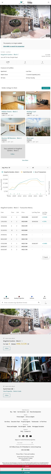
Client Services (25, 410)
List (28, 412)
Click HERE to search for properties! (13, 46)
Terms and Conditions (29, 454)
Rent (15, 412)
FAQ (21, 431)
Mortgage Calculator (38, 426)
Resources (25, 424)
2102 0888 (25, 472)
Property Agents (25, 421)
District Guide (17, 391)
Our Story (7, 421)
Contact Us (27, 431)
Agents (25, 414)
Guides (29, 426)
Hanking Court (31, 112)
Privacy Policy (19, 454)
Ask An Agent (22, 426)
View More (25, 160)
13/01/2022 (4, 221)
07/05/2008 (4, 243)
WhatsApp (25, 469)
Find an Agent (20, 416)
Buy (11, 412)
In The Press (43, 421)
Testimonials (35, 421)
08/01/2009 (4, 239)
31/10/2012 (4, 230)
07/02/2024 (4, 217)
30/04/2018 (4, 226)
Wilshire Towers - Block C (10, 112)
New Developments (35, 412)
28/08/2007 (4, 246)
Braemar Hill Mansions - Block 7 (12, 138)
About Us (25, 419)
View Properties (8, 391)
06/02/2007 (4, 249)
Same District (46, 88)
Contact (25, 466)
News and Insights (12, 426)
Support (26, 429)
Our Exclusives (21, 412)
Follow (6, 348)
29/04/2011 (4, 234)
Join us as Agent (30, 416)
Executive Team (15, 421)
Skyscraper (30, 138)
